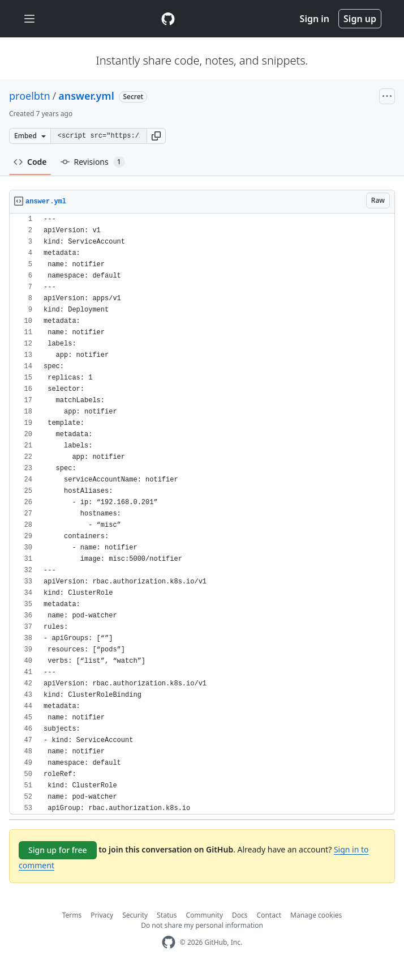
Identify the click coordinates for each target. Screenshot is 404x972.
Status (167, 915)
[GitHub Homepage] (168, 942)
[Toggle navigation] (29, 19)
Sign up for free (57, 850)
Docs (240, 915)
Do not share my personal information (202, 925)
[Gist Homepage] (168, 18)
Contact (269, 915)
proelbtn (29, 96)
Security (135, 915)
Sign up (359, 18)
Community (204, 915)
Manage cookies (316, 915)
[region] (202, 514)
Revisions (93, 162)
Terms (72, 915)
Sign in (314, 18)
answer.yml (86, 96)
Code (30, 161)
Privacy (102, 915)
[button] (156, 136)
